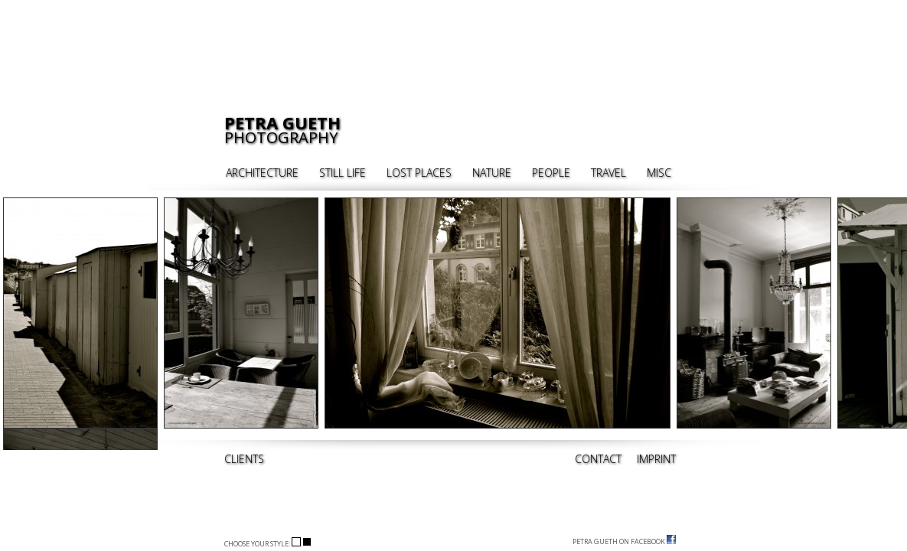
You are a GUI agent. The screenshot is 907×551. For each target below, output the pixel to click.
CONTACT (598, 459)
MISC (659, 172)
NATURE (491, 172)
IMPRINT (656, 459)
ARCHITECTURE (262, 172)
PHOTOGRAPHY (282, 130)
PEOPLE (551, 172)
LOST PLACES (419, 172)
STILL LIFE (342, 172)
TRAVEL (608, 172)
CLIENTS (244, 459)
